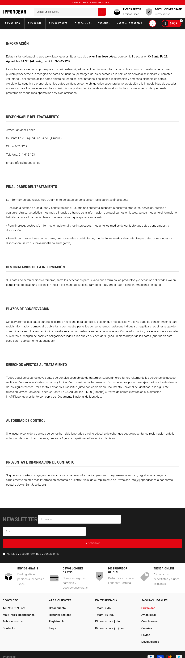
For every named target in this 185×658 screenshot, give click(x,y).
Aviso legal (148, 615)
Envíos (145, 635)
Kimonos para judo (107, 621)
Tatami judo (103, 608)
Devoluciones (150, 641)
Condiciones (149, 621)
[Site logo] (15, 11)
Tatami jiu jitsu (104, 615)
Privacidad (148, 608)
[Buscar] (70, 12)
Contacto (9, 628)
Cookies (146, 628)
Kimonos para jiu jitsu (109, 628)
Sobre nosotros (13, 621)
